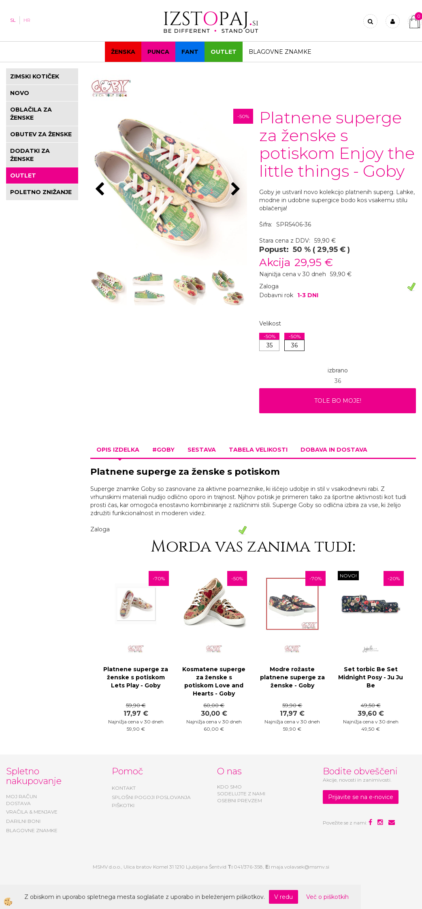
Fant (189, 51)
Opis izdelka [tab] (117, 449)
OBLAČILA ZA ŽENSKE (31, 113)
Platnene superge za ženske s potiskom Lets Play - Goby (135, 677)
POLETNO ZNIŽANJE (41, 192)
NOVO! (348, 576)
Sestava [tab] (202, 449)
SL (12, 20)
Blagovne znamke (280, 51)
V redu (283, 897)
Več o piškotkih (327, 897)
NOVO (19, 93)
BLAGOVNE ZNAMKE (32, 830)
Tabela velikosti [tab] (258, 449)
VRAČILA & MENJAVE (32, 812)
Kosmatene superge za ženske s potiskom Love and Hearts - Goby (213, 681)
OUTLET (224, 51)
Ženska (123, 51)
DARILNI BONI (23, 821)
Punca (158, 51)
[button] (236, 189)
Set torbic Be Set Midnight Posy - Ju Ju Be (370, 677)
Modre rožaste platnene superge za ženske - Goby (292, 677)
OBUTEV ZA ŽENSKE (41, 134)
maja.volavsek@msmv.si (300, 867)
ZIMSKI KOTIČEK (34, 76)
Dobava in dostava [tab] (334, 449)
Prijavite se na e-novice (360, 797)
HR (26, 20)
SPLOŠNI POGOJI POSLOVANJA (151, 797)
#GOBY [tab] (163, 449)
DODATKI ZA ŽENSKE (30, 155)
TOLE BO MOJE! (337, 400)
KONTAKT (124, 788)
